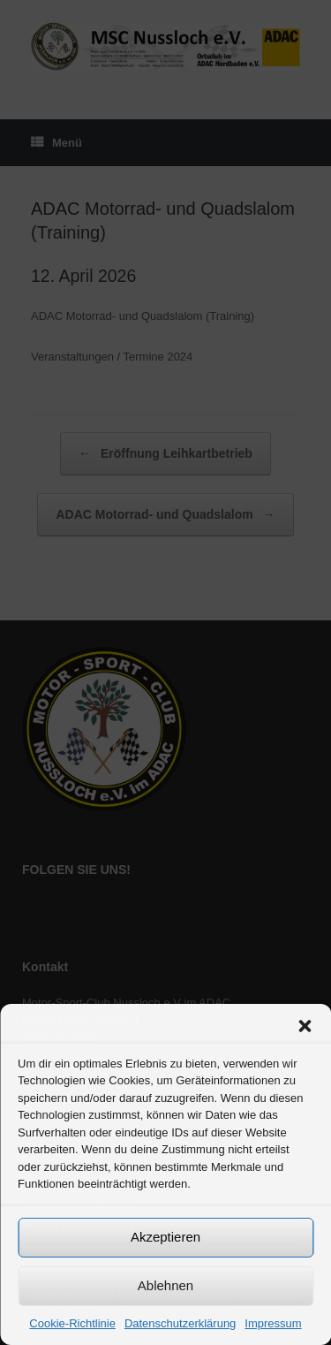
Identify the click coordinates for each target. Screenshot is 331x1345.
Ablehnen (165, 1285)
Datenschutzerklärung (180, 1323)
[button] (304, 1026)
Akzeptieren (165, 1236)
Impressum (272, 1323)
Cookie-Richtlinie (72, 1323)
